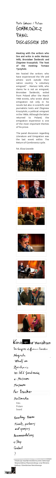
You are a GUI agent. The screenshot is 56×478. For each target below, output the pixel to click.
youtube (9, 470)
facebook (5, 470)
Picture (19, 406)
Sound (19, 409)
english (26, 341)
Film (18, 403)
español (43, 341)
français (34, 341)
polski (17, 341)
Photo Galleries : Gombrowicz (8, 19)
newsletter (13, 470)
